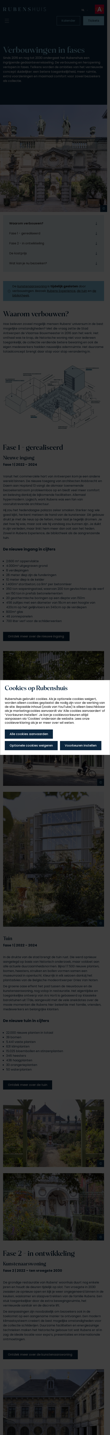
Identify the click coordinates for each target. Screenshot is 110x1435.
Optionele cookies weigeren (31, 745)
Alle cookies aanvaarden (29, 734)
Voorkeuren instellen (81, 745)
